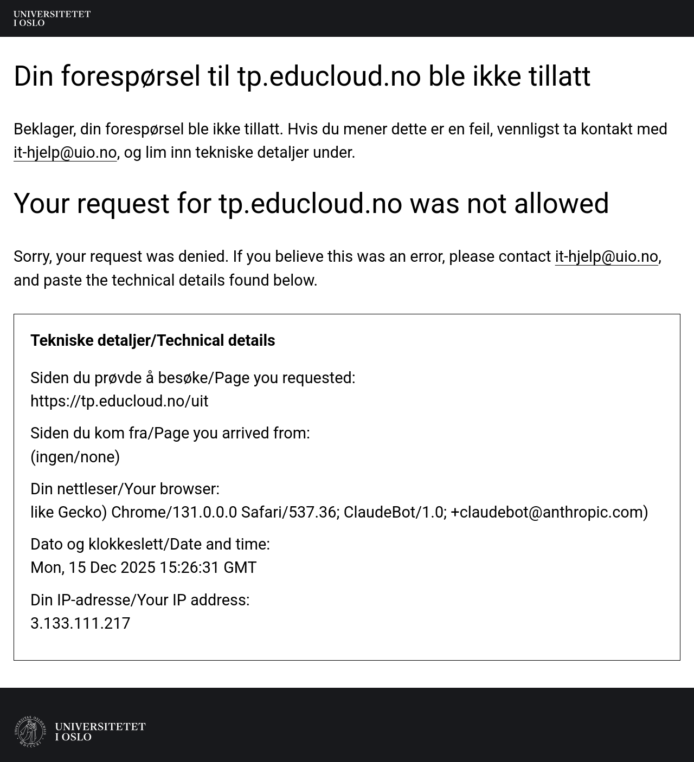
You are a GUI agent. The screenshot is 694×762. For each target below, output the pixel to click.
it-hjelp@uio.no (65, 152)
